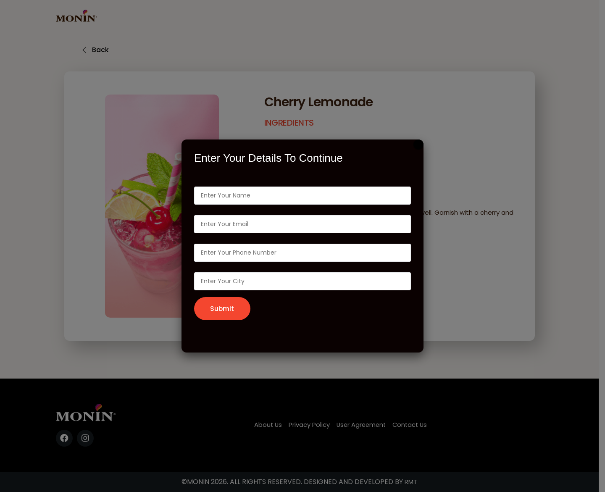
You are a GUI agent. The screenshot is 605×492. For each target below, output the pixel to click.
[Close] (418, 144)
